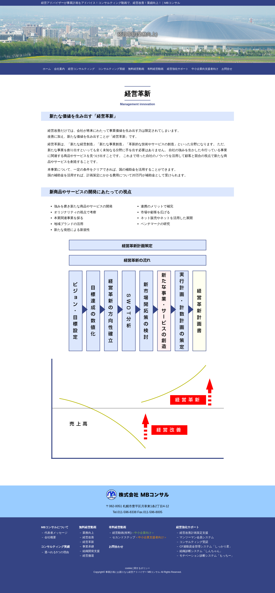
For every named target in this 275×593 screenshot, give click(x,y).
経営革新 (88, 541)
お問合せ (227, 68)
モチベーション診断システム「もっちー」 (207, 555)
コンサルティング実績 (111, 68)
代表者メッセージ (55, 532)
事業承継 (88, 546)
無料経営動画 (136, 68)
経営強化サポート (177, 68)
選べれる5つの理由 (56, 552)
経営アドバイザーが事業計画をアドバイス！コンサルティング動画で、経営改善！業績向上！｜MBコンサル (110, 2)
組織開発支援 (91, 551)
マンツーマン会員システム (197, 537)
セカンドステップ (139, 537)
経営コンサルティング (81, 68)
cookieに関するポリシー (137, 568)
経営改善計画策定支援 (194, 532)
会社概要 (50, 537)
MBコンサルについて (54, 527)
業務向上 (88, 532)
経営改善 (88, 537)
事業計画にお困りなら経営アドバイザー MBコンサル (133, 572)
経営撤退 (88, 555)
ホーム (47, 68)
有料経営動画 (155, 68)
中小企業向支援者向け (205, 68)
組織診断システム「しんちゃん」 (201, 551)
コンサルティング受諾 (194, 541)
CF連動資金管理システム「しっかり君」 (206, 546)
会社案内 (59, 68)
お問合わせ (116, 546)
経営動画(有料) (133, 532)
